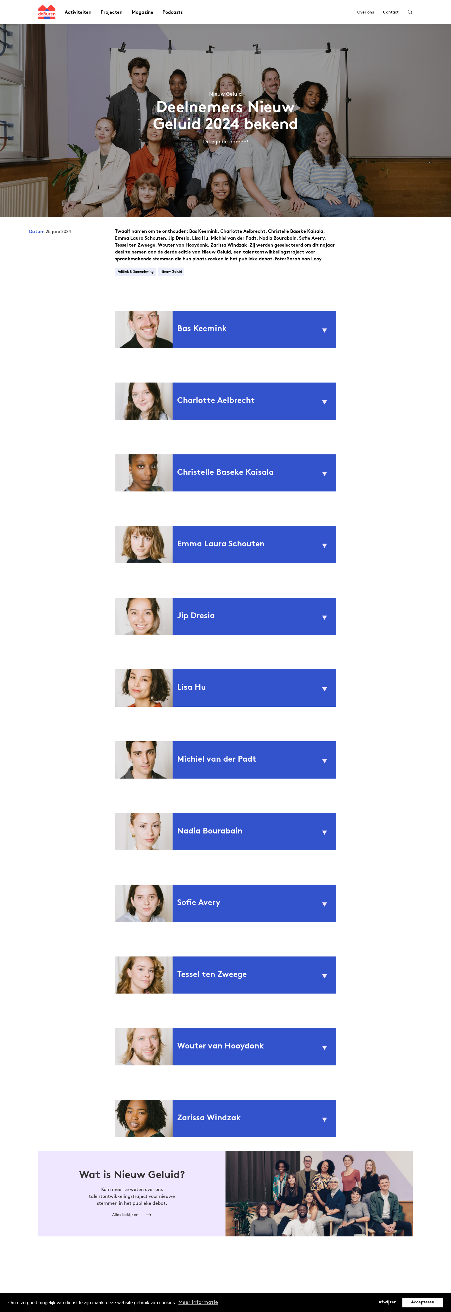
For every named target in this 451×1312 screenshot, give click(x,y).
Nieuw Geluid (171, 271)
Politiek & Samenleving (135, 271)
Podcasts (173, 13)
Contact (391, 12)
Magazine (142, 13)
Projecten (112, 13)
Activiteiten (78, 13)
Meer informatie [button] (198, 1302)
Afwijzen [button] (388, 1302)
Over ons (365, 12)
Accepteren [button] (422, 1302)
